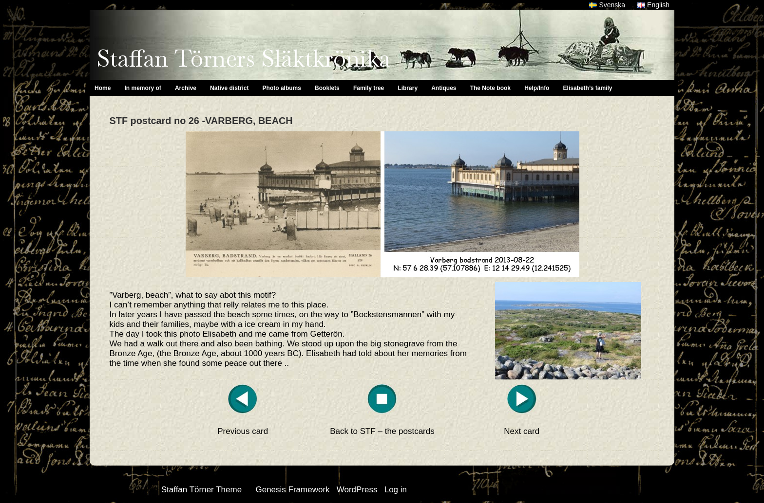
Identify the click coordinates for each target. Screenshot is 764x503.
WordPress (357, 489)
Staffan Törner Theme (201, 489)
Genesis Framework (292, 489)
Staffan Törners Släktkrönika (243, 58)
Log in (395, 489)
